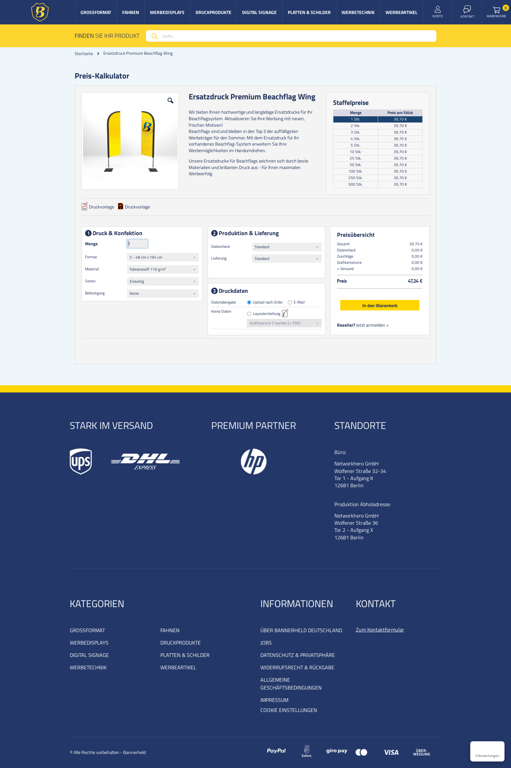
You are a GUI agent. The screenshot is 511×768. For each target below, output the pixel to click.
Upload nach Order (268, 302)
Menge (91, 243)
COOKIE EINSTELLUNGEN (288, 710)
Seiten (90, 281)
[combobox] (291, 36)
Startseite (84, 53)
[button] (170, 105)
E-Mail (299, 302)
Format (91, 257)
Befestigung (95, 293)
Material (92, 269)
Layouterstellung (267, 314)
